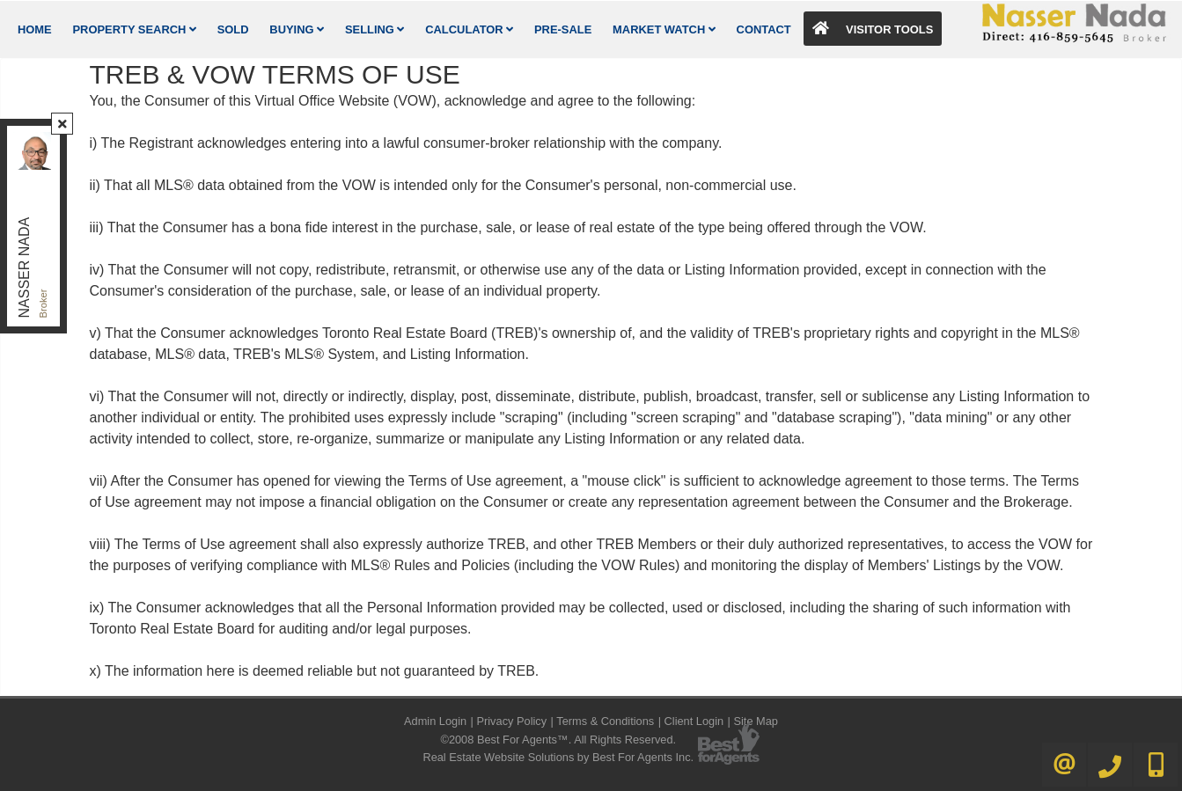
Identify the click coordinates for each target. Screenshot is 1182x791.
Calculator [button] (469, 29)
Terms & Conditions (605, 721)
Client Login (694, 721)
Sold (233, 29)
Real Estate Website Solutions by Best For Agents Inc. (558, 757)
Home (35, 29)
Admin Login (435, 721)
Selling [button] (375, 29)
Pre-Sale (562, 29)
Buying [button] (296, 29)
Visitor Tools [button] (873, 28)
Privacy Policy (511, 721)
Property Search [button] (134, 29)
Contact (764, 29)
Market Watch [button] (664, 29)
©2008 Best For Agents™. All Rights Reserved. (558, 739)
